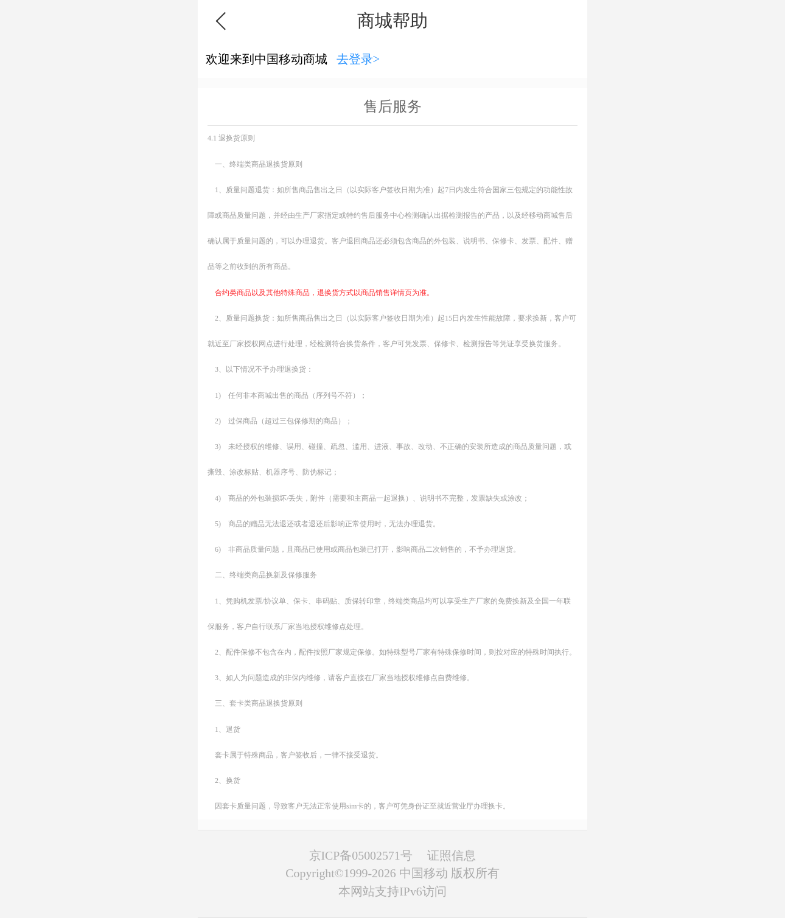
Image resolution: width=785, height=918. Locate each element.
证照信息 (451, 855)
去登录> (358, 59)
